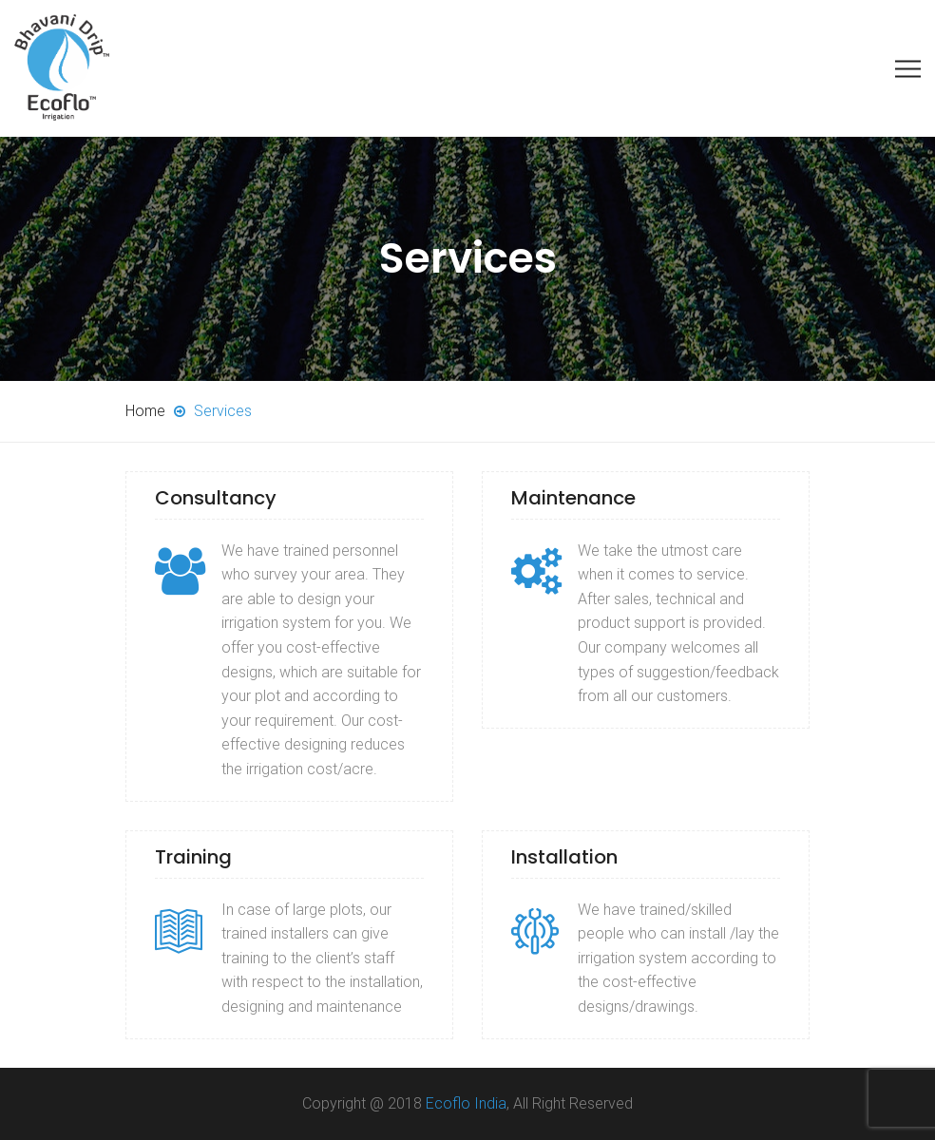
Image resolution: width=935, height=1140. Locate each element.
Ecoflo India (466, 1103)
